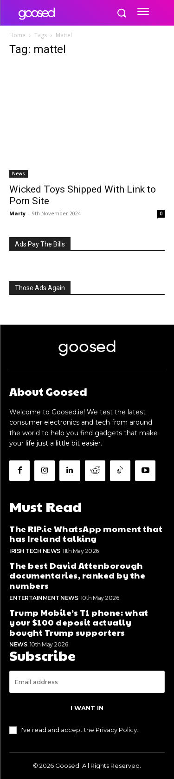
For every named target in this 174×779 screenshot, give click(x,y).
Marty (17, 213)
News (18, 173)
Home (17, 35)
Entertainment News (43, 597)
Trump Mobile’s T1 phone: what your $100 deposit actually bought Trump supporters (78, 622)
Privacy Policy (116, 729)
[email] (87, 682)
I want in (87, 708)
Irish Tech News (34, 550)
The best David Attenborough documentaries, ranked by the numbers (77, 575)
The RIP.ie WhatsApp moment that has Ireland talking (86, 534)
